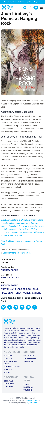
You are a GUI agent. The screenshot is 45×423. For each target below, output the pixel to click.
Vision (6, 372)
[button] (3, 307)
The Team (8, 356)
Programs (9, 384)
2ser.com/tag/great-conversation (17, 253)
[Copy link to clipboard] (34, 307)
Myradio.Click (32, 403)
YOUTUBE (28, 390)
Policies (8, 369)
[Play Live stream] (25, 8)
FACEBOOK (28, 387)
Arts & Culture (10, 278)
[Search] (31, 7)
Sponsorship (30, 359)
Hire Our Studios (12, 367)
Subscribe (28, 361)
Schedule (8, 381)
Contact (8, 359)
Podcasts (8, 387)
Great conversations (28, 293)
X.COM (26, 384)
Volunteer (29, 356)
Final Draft (8, 293)
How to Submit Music (11, 362)
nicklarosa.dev (31, 400)
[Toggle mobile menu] (41, 8)
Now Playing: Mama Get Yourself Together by (22, 2)
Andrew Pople (9, 270)
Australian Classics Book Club (20, 289)
